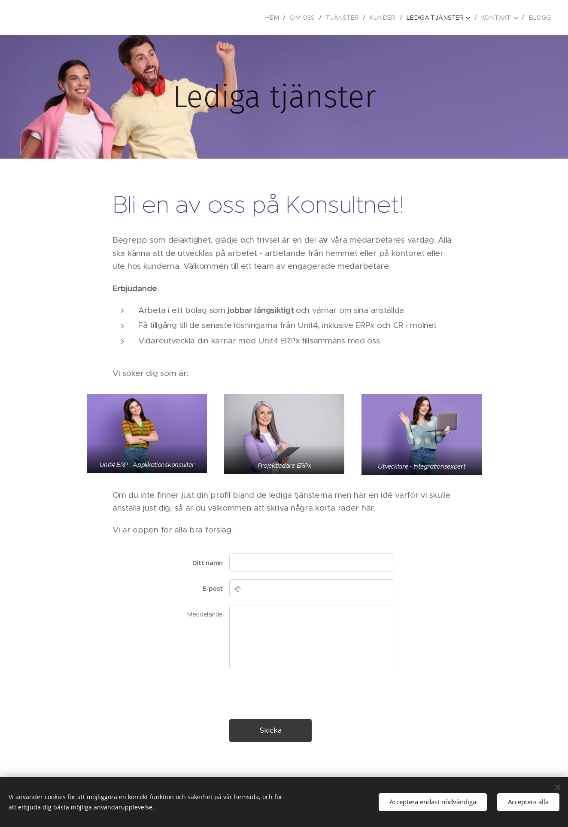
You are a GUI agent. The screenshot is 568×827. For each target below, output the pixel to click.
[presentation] (294, 693)
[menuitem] (278, 17)
